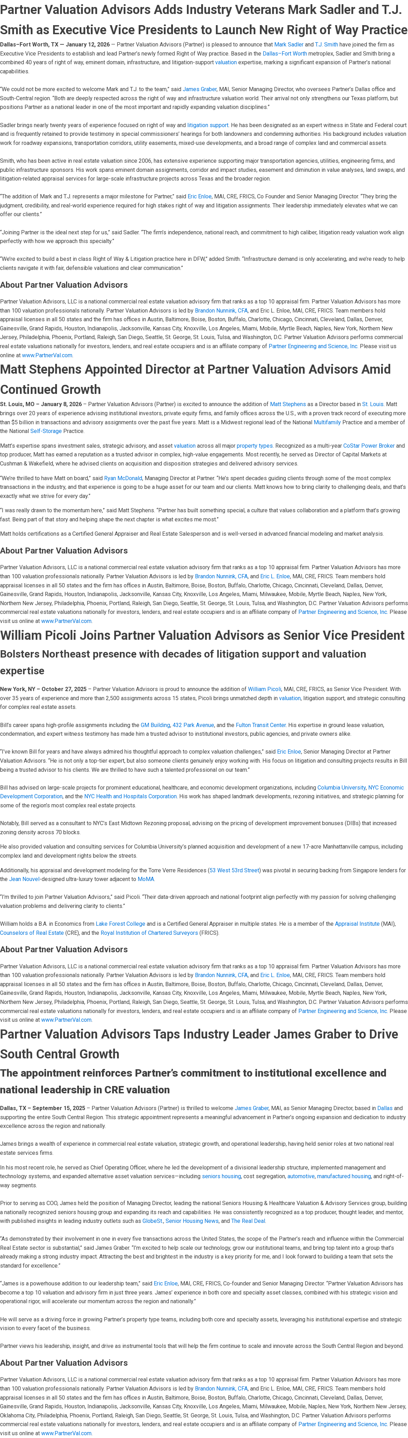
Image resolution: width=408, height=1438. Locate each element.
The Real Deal (248, 1221)
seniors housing (221, 1176)
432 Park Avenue (193, 725)
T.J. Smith (326, 44)
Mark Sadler (289, 44)
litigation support (207, 125)
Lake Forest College (120, 923)
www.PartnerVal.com (47, 355)
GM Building (155, 725)
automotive (301, 1176)
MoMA (146, 879)
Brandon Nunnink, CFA (221, 310)
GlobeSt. (153, 1221)
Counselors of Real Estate (32, 933)
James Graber (200, 89)
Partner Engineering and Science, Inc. (313, 346)
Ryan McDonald (123, 478)
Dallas (385, 1108)
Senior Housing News (192, 1221)
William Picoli (264, 689)
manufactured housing (344, 1176)
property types (255, 445)
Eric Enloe (200, 196)
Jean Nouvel (24, 879)
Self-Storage (46, 431)
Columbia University (342, 787)
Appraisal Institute (357, 923)
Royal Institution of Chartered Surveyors (149, 933)
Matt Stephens (288, 404)
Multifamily (327, 422)
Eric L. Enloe (275, 576)
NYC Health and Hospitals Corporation (130, 796)
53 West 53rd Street (234, 870)
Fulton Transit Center (261, 725)
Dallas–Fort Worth (285, 53)
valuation (226, 62)
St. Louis (373, 404)
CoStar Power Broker (368, 445)
